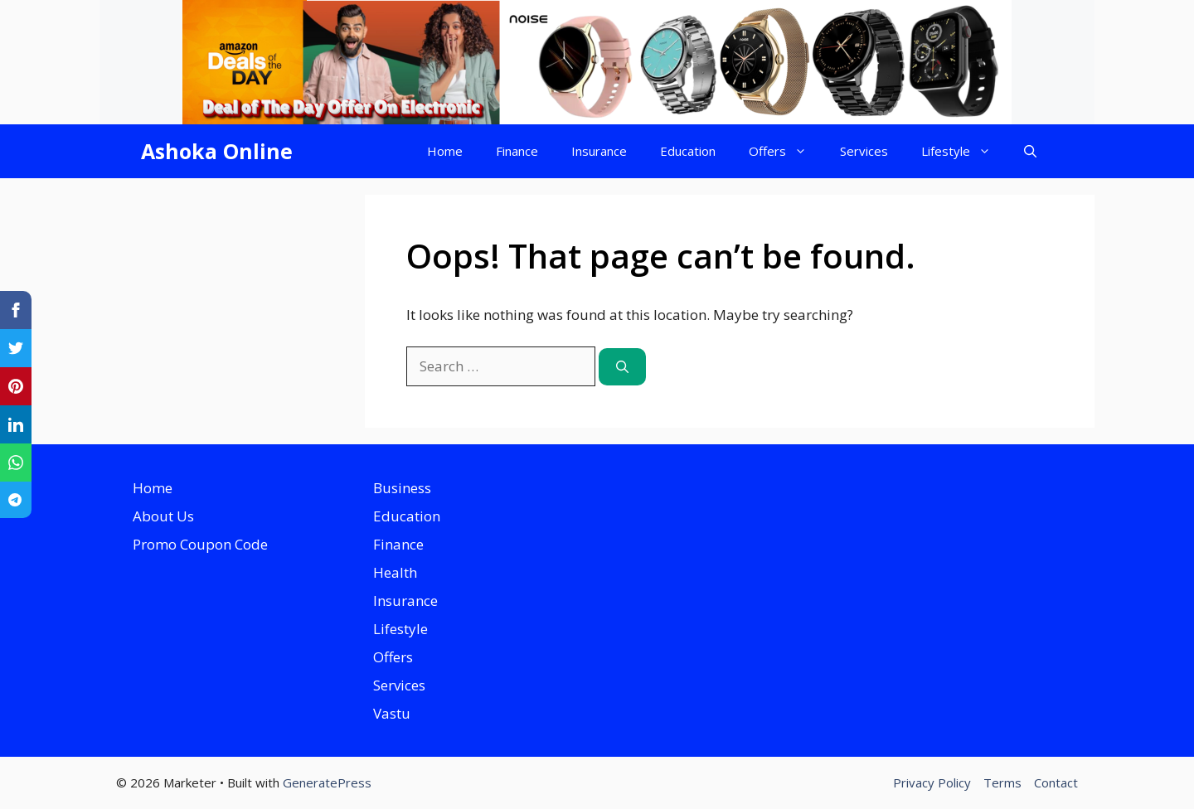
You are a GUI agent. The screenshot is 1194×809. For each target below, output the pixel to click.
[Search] (622, 366)
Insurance (599, 151)
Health (395, 572)
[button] (1030, 151)
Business (402, 487)
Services (864, 151)
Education (688, 151)
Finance (517, 151)
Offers (786, 151)
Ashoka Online (217, 151)
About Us (163, 516)
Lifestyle (964, 151)
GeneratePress (327, 782)
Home (445, 151)
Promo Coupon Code (200, 544)
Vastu (391, 713)
